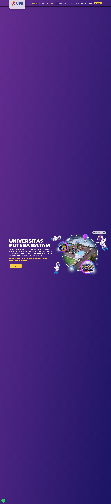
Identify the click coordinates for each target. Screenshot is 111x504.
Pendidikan (45, 3)
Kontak (90, 3)
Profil (39, 3)
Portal (71, 3)
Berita (60, 3)
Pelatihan (66, 3)
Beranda (34, 3)
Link (77, 3)
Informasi (53, 3)
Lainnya (83, 3)
